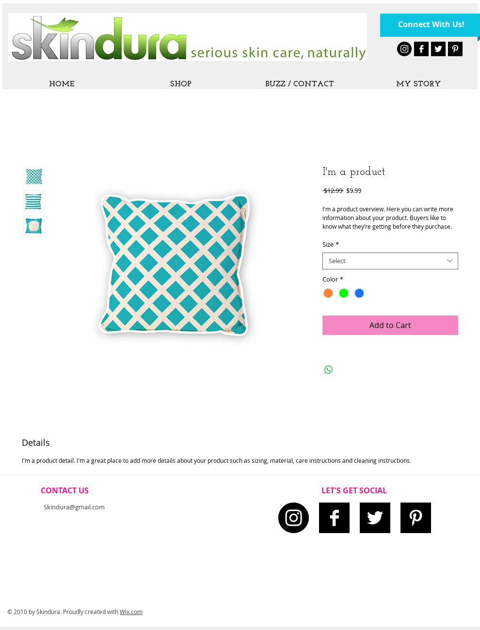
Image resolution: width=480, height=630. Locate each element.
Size (330, 244)
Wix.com (131, 611)
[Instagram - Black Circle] (404, 49)
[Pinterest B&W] (455, 49)
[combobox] (390, 260)
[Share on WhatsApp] (329, 370)
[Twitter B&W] (438, 49)
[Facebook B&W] (421, 49)
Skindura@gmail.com (74, 507)
